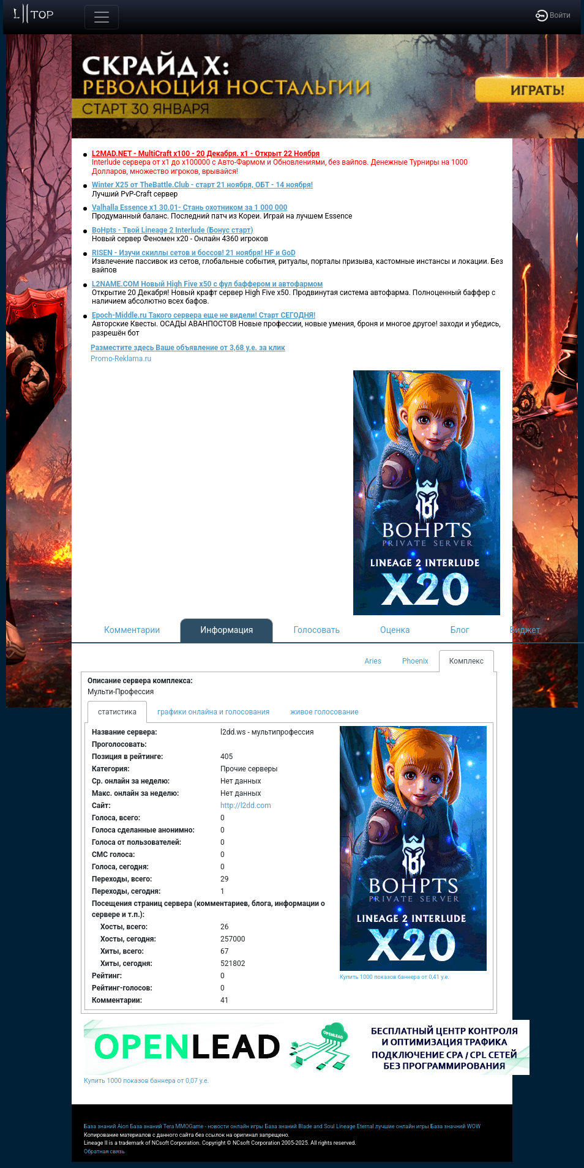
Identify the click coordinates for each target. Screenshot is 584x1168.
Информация (226, 630)
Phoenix (415, 661)
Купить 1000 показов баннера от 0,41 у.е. (394, 976)
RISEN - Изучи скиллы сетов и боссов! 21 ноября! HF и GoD (194, 253)
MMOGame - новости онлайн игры (220, 1126)
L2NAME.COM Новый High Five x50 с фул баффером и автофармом (207, 284)
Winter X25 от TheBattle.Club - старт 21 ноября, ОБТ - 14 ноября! (202, 185)
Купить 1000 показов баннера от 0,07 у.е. (146, 1081)
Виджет (525, 630)
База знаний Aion (106, 1126)
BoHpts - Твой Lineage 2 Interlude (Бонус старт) (172, 230)
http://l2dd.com (245, 805)
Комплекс (466, 661)
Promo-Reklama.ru (121, 358)
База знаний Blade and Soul (300, 1126)
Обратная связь (104, 1151)
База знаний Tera (152, 1126)
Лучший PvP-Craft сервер (135, 194)
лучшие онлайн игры (402, 1126)
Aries (373, 661)
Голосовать (316, 630)
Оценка (395, 630)
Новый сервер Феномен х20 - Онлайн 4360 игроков (180, 238)
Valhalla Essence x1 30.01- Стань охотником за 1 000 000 (190, 207)
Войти (553, 15)
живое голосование (324, 712)
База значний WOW (455, 1126)
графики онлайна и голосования (213, 712)
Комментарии (132, 630)
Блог (460, 630)
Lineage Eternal (355, 1126)
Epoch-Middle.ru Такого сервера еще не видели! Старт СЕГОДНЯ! (203, 315)
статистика (117, 712)
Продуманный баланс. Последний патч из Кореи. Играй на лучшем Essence (222, 216)
